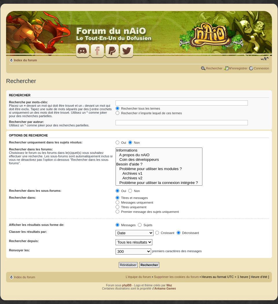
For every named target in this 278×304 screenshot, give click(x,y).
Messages (126, 225)
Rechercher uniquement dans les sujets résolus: (46, 142)
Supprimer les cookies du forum (176, 277)
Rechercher (214, 68)
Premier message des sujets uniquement (147, 211)
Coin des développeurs (159, 159)
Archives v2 (159, 178)
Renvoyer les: (19, 250)
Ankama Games (165, 288)
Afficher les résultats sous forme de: (36, 224)
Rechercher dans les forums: (31, 149)
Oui (121, 142)
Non (134, 142)
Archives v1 (159, 173)
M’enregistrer (238, 68)
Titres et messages (132, 198)
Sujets (145, 225)
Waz (169, 285)
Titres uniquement (131, 207)
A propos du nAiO (159, 155)
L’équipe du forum (138, 277)
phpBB (127, 285)
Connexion (261, 68)
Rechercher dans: (22, 197)
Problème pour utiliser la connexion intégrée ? (159, 182)
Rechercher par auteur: (26, 122)
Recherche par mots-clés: (28, 102)
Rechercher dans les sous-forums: (35, 190)
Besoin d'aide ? (159, 164)
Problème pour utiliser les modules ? (159, 169)
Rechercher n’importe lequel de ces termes (149, 113)
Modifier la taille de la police (265, 59)
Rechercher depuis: (24, 241)
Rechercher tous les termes (138, 108)
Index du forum (25, 60)
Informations (159, 150)
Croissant (164, 233)
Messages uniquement (134, 202)
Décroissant (188, 233)
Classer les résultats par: (28, 231)
